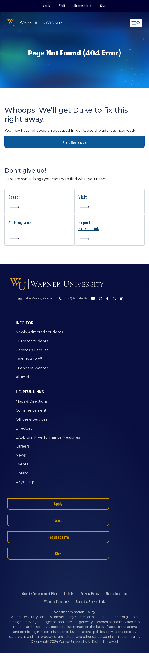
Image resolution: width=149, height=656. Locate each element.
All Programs (19, 222)
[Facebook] (107, 298)
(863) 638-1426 (75, 298)
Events (22, 464)
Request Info (82, 5)
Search (14, 197)
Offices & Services (31, 419)
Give (103, 5)
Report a (86, 222)
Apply (46, 5)
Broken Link (88, 228)
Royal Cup (25, 482)
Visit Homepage (74, 142)
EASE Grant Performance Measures (48, 437)
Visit (62, 5)
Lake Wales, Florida (38, 298)
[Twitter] (114, 298)
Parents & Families (32, 350)
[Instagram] (100, 298)
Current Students (32, 341)
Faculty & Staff (29, 359)
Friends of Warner (32, 368)
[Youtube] (93, 298)
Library (22, 473)
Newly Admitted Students (39, 332)
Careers (22, 446)
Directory (24, 428)
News (21, 455)
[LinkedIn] (121, 298)
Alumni (22, 377)
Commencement (31, 410)
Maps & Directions (31, 401)
